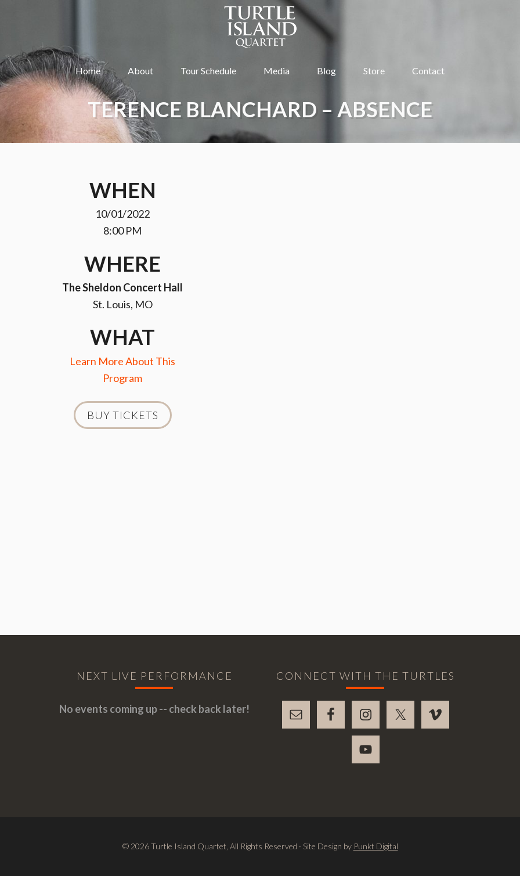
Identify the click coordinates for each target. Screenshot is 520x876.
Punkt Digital (375, 846)
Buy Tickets (122, 415)
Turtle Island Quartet (260, 27)
